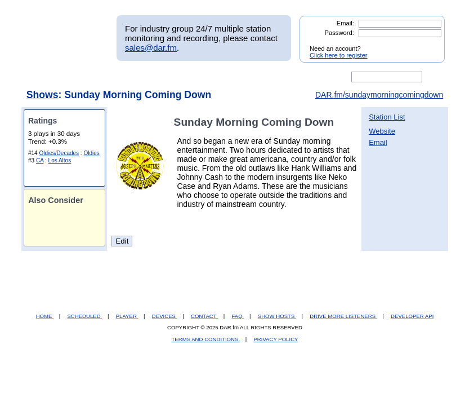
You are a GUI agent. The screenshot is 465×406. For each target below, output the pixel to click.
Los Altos (59, 160)
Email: (345, 23)
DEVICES (164, 316)
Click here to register (339, 55)
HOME (44, 316)
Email (378, 142)
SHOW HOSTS (277, 316)
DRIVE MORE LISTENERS (343, 316)
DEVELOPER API (412, 316)
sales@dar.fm (151, 47)
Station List (387, 117)
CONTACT (204, 316)
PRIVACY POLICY (275, 339)
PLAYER (127, 316)
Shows (42, 94)
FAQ (238, 316)
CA (39, 160)
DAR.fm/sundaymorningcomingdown (379, 94)
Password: (339, 32)
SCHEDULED (84, 316)
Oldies (91, 153)
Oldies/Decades (59, 153)
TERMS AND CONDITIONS (206, 339)
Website (382, 131)
